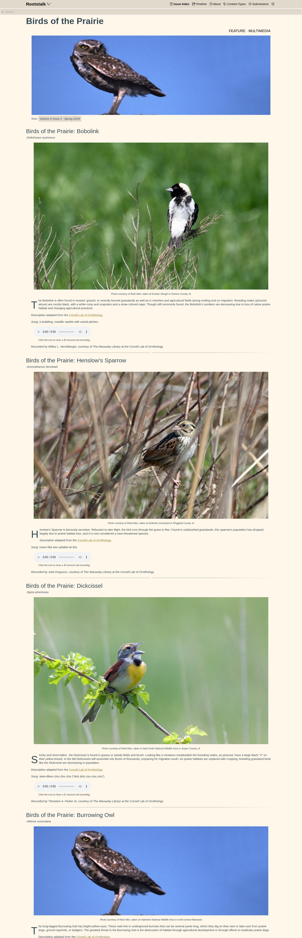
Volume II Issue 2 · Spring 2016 (60, 118)
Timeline (201, 4)
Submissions (260, 4)
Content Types (236, 4)
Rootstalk (38, 4)
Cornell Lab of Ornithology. (86, 315)
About (216, 4)
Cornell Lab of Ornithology (85, 769)
